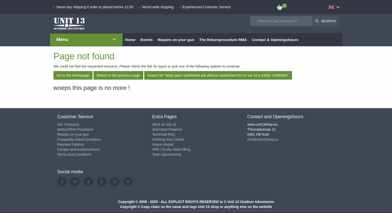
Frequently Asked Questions (79, 139)
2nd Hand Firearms (167, 129)
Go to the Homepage (73, 75)
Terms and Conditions (74, 154)
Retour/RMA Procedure (75, 129)
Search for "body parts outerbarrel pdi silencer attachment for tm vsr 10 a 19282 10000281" (218, 75)
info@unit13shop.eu (262, 139)
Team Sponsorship (166, 154)
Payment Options (70, 144)
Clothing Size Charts (168, 139)
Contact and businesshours (78, 149)
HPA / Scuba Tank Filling (171, 149)
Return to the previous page (118, 75)
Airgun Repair (163, 144)
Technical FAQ (163, 134)
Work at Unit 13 (164, 124)
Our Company (68, 124)
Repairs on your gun (73, 134)
